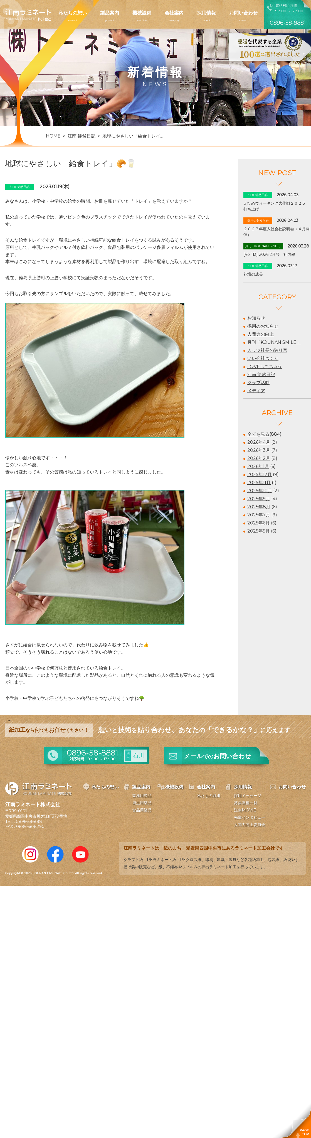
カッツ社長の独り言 (267, 350)
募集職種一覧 (245, 802)
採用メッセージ (247, 795)
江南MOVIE (245, 810)
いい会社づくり (262, 358)
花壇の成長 (253, 274)
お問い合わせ (243, 13)
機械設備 (141, 13)
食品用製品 (142, 810)
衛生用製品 (142, 802)
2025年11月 (259, 482)
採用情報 (206, 13)
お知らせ (256, 318)
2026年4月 (258, 442)
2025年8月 (258, 506)
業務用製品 (142, 795)
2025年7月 (258, 515)
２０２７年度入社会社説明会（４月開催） (276, 231)
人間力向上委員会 (249, 824)
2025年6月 (258, 523)
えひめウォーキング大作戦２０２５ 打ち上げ (276, 206)
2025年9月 (258, 498)
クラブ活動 (258, 382)
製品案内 (109, 13)
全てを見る (258, 434)
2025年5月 (258, 531)
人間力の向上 (260, 334)
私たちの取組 (208, 795)
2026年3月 (258, 450)
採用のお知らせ (262, 326)
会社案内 (174, 13)
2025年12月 (259, 474)
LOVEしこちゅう (264, 366)
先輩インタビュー (249, 817)
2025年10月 (259, 490)
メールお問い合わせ (217, 756)
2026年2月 (258, 458)
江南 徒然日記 (261, 374)
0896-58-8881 (30, 821)
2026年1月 (258, 466)
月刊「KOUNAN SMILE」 (274, 342)
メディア (256, 390)
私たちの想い (72, 13)
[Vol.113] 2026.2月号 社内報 (269, 254)
